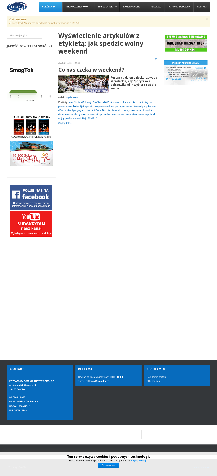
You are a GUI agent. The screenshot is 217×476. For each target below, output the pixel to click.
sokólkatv (75, 102)
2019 (106, 102)
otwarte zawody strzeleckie (127, 110)
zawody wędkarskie (145, 106)
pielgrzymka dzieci (83, 110)
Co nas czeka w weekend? (91, 70)
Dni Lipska (65, 110)
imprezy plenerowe (123, 106)
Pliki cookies (153, 381)
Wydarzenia (72, 97)
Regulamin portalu (156, 377)
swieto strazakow (122, 114)
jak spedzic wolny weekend (95, 106)
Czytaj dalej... (65, 123)
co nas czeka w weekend (125, 102)
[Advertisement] (31, 301)
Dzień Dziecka (103, 110)
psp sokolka (104, 114)
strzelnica (149, 110)
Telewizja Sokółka (92, 102)
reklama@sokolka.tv (97, 381)
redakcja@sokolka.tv (27, 401)
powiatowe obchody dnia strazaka (77, 114)
